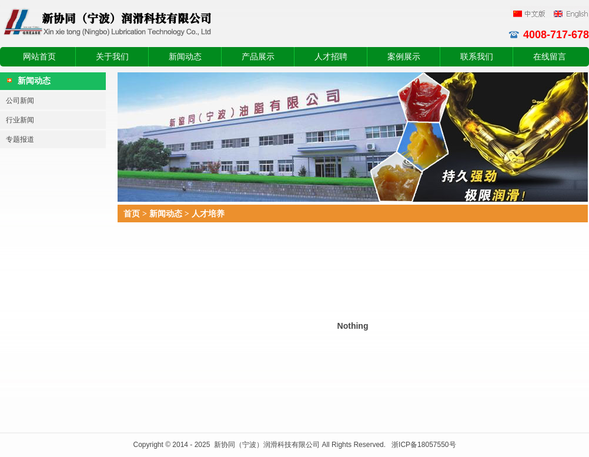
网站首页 (39, 56)
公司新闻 (20, 100)
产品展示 (258, 56)
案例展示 (403, 56)
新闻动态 (185, 56)
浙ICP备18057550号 (423, 445)
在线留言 (549, 56)
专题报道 (20, 139)
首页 (131, 213)
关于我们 (112, 56)
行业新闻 (20, 120)
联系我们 (476, 56)
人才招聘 (330, 56)
